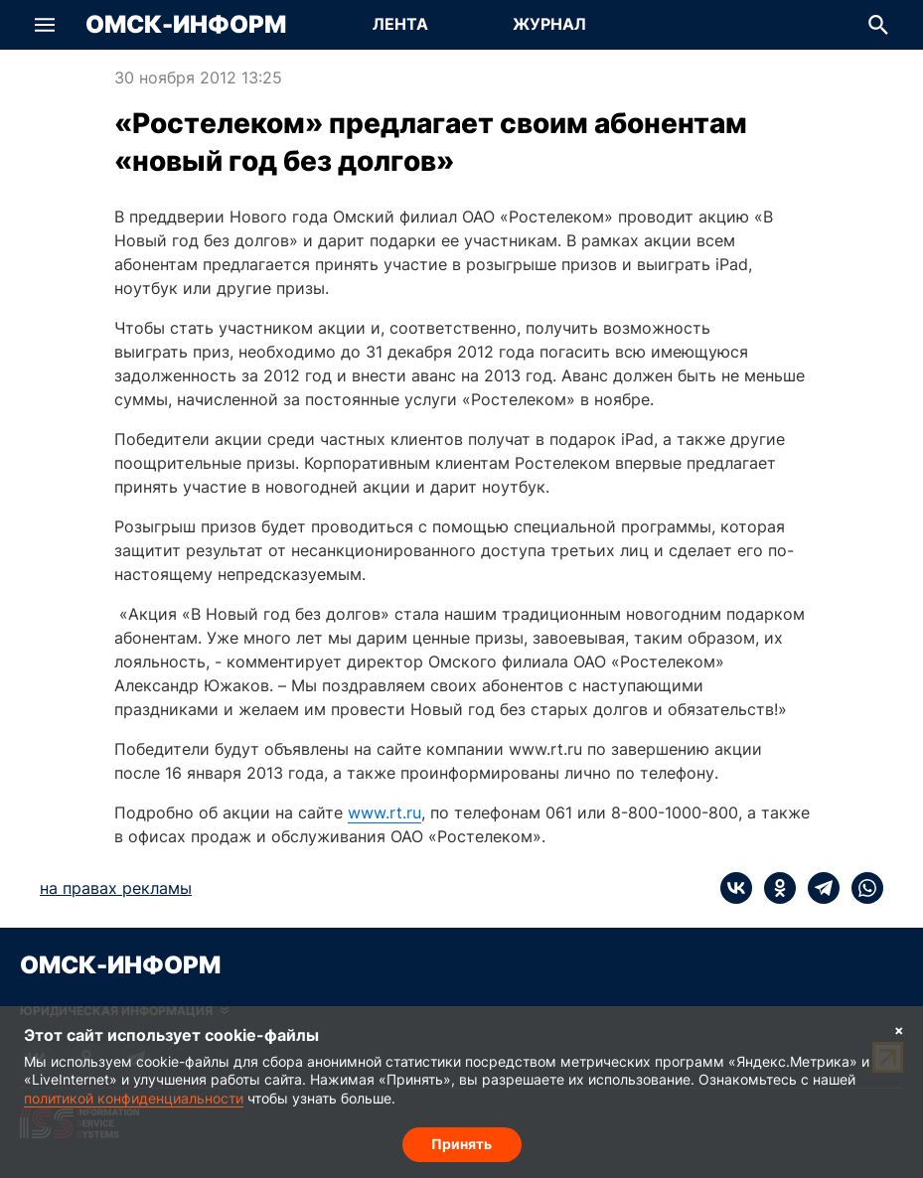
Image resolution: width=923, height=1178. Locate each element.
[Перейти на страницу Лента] (400, 25)
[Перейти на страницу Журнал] (549, 25)
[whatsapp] (861, 888)
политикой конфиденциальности (133, 1098)
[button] (45, 25)
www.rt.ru (384, 812)
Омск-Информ (185, 25)
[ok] (774, 888)
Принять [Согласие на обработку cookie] (461, 1143)
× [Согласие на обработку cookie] (899, 1029)
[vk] (736, 888)
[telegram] (818, 888)
